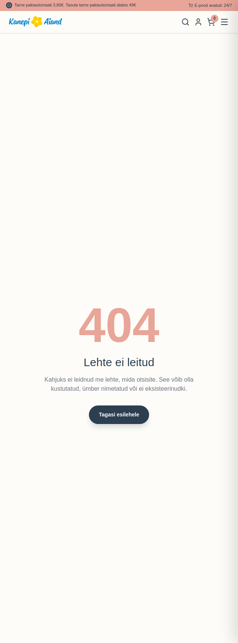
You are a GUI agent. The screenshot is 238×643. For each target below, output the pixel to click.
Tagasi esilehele (119, 415)
